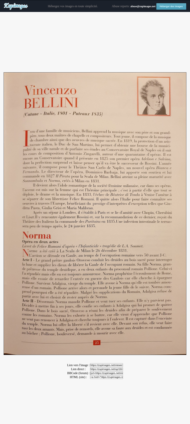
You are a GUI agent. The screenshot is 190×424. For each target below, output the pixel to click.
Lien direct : (78, 369)
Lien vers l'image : (78, 365)
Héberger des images (171, 6)
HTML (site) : (78, 377)
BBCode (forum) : (78, 373)
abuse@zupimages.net (142, 6)
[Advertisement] (95, 42)
